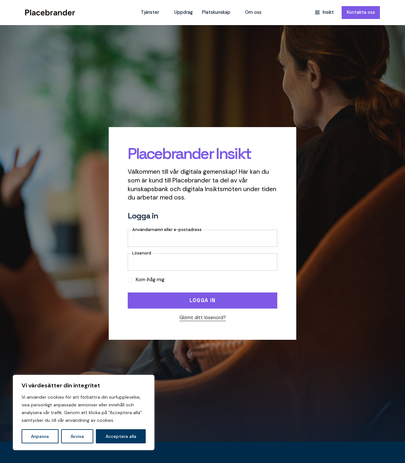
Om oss (253, 12)
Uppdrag (183, 12)
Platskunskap (216, 12)
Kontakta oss (361, 12)
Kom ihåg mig (146, 280)
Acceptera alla (121, 436)
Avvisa (77, 436)
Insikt (324, 12)
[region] (83, 412)
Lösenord (141, 253)
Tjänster (150, 12)
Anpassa (40, 436)
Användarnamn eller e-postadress (167, 229)
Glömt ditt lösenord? (202, 318)
